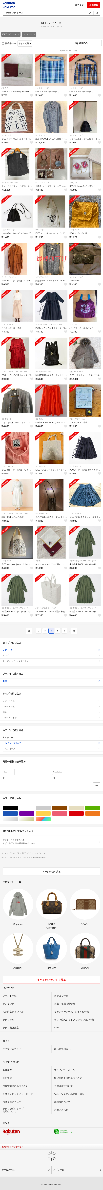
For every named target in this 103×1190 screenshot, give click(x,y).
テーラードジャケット (9, 277)
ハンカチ (4, 88)
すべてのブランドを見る (51, 979)
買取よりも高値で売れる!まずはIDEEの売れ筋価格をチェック (51, 842)
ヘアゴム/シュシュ (42, 183)
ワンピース (52, 749)
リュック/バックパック (10, 183)
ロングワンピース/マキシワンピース (48, 324)
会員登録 (93, 5)
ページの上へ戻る (51, 871)
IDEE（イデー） (11, 34)
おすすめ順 (25, 43)
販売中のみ (9, 43)
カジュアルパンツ (42, 277)
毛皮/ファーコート (76, 372)
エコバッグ (39, 230)
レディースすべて (52, 743)
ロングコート (40, 135)
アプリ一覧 (58, 1169)
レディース (29, 34)
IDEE (51, 681)
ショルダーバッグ (42, 88)
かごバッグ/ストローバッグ (45, 608)
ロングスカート (7, 324)
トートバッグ (6, 135)
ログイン (79, 5)
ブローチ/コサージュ (77, 419)
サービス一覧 (8, 1169)
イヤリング (73, 183)
